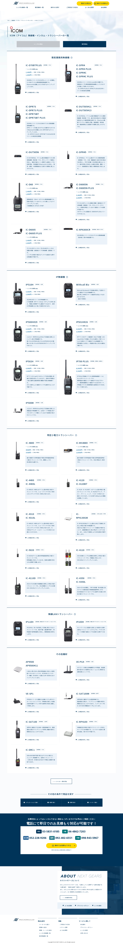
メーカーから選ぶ (44, 924)
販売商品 (84, 44)
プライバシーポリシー (86, 927)
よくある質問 (89, 7)
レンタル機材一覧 (22, 7)
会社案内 (82, 924)
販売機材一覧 (39, 7)
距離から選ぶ (43, 927)
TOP (8, 20)
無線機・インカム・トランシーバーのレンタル (22, 20)
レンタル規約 (84, 930)
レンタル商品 (38, 44)
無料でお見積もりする (64, 845)
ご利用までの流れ (72, 7)
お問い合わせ (84, 933)
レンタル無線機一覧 (45, 933)
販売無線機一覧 (43, 936)
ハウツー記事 (63, 927)
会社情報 (104, 7)
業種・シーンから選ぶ (45, 930)
